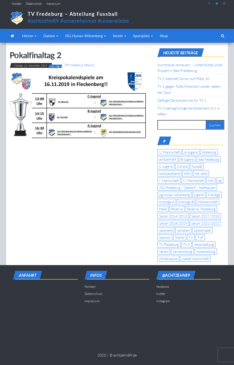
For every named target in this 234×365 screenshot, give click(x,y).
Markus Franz (82, 65)
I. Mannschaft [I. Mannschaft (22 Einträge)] (169, 180)
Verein (119, 35)
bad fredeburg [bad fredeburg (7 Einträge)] (208, 159)
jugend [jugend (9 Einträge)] (199, 195)
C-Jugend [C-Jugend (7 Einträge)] (166, 166)
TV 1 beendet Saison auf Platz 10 (183, 78)
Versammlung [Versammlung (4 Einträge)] (182, 252)
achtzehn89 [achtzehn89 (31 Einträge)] (167, 159)
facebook (209, 3)
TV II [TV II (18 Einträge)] (186, 244)
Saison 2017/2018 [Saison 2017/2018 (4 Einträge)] (205, 216)
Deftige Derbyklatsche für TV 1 (181, 100)
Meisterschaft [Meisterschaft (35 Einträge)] (208, 202)
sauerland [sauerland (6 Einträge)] (166, 230)
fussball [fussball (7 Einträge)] (197, 166)
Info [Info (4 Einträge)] (211, 180)
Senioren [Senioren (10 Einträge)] (183, 230)
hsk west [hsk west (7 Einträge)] (201, 173)
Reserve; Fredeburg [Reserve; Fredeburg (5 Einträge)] (201, 209)
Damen (50, 35)
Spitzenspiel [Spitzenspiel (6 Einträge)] (202, 230)
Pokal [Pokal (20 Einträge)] (163, 209)
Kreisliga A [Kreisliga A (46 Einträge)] (166, 202)
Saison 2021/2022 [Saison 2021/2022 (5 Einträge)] (205, 223)
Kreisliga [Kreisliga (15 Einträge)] (214, 195)
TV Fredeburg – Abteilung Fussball (73, 14)
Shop (164, 35)
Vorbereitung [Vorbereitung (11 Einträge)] (205, 252)
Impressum (53, 3)
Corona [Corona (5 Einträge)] (182, 166)
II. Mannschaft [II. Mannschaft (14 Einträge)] (193, 180)
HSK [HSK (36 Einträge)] (187, 173)
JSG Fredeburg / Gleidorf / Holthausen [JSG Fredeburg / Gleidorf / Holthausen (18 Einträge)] (187, 188)
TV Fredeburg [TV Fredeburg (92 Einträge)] (169, 244)
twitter (217, 3)
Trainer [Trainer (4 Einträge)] (180, 237)
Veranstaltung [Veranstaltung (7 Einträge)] (204, 244)
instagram (224, 3)
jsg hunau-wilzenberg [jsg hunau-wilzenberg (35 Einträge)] (174, 195)
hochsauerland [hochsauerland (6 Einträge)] (169, 173)
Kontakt (16, 3)
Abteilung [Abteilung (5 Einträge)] (209, 152)
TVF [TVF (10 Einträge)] (200, 237)
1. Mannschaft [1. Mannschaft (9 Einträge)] (169, 152)
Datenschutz (34, 3)
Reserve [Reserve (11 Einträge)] (177, 209)
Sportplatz (143, 35)
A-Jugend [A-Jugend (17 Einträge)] (191, 152)
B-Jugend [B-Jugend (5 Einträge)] (187, 159)
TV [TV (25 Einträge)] (191, 237)
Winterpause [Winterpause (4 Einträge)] (168, 259)
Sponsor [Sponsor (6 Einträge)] (165, 237)
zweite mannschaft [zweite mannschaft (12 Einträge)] (195, 259)
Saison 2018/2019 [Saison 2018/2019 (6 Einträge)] (173, 223)
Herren (29, 35)
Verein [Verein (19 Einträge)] (163, 252)
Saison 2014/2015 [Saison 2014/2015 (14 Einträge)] (173, 216)
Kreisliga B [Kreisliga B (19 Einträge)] (186, 202)
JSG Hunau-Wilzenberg (85, 35)
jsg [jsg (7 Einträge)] (220, 180)
